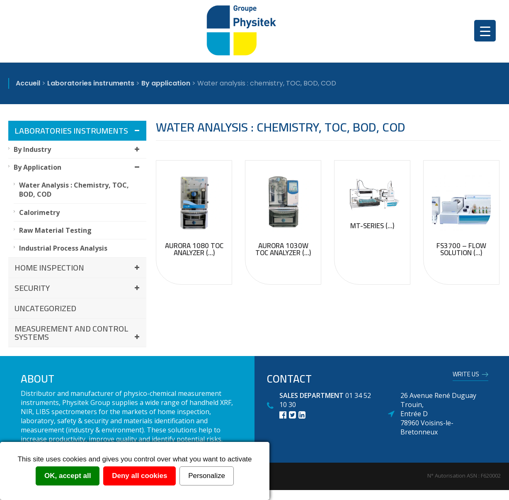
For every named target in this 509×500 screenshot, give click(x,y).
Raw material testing (55, 230)
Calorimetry (39, 212)
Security (78, 287)
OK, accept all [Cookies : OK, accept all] (67, 476)
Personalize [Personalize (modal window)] (206, 476)
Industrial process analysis (63, 248)
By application (78, 167)
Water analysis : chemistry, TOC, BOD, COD (74, 189)
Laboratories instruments (78, 130)
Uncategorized (45, 308)
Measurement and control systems (78, 332)
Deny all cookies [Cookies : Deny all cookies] (139, 476)
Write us (466, 375)
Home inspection (78, 267)
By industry (78, 149)
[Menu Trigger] (485, 30)
